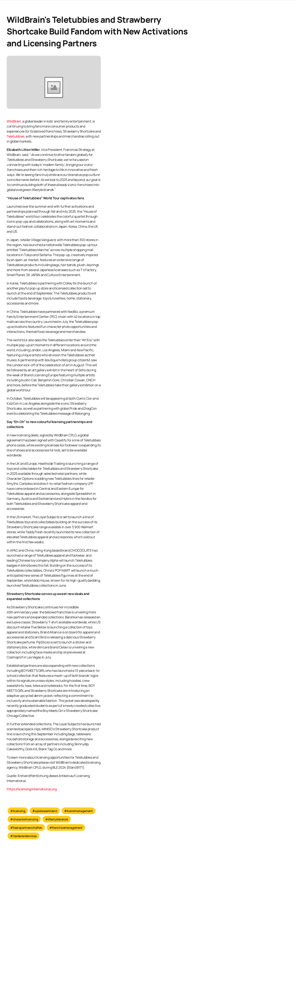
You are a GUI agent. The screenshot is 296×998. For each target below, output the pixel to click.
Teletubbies (15, 136)
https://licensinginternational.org (32, 789)
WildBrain (14, 121)
